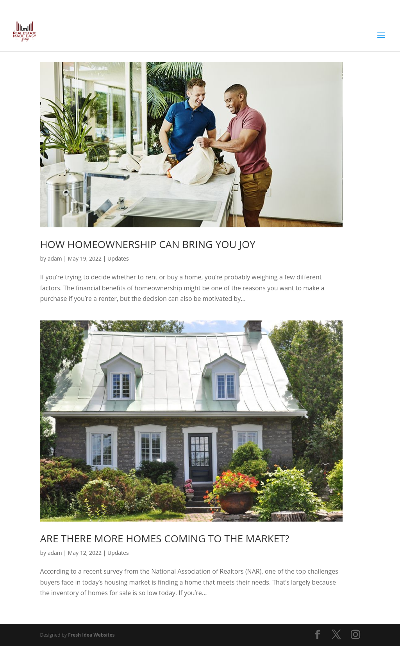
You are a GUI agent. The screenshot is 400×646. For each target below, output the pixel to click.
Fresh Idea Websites (91, 635)
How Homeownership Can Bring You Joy (147, 244)
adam (55, 258)
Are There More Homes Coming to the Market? (164, 538)
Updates (118, 258)
